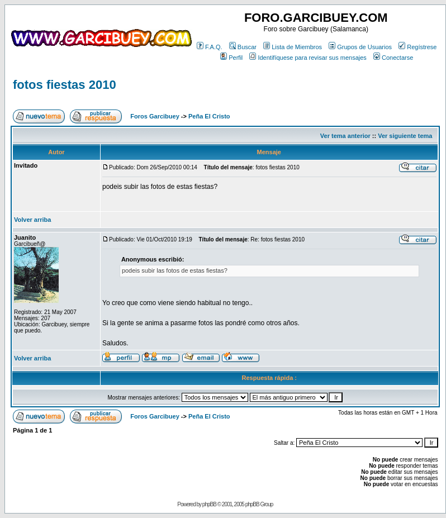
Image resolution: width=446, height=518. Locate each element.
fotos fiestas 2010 (64, 85)
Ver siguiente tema (405, 135)
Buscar (243, 47)
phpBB (209, 504)
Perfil (231, 57)
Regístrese (417, 47)
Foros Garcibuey (154, 116)
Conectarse (393, 57)
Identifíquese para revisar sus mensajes (307, 57)
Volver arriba (32, 219)
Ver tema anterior (345, 135)
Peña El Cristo (209, 116)
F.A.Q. (209, 47)
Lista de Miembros (292, 47)
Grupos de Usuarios (360, 47)
